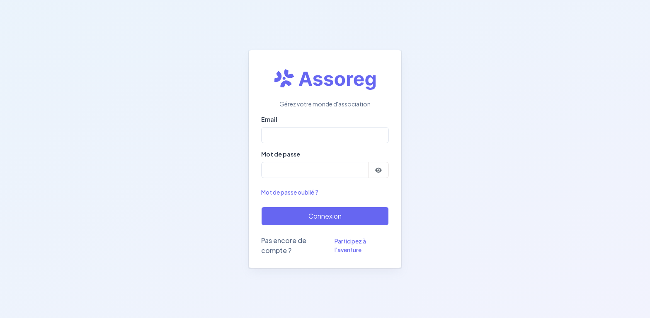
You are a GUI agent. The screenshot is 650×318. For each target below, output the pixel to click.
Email (269, 119)
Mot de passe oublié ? (289, 192)
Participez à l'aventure (350, 245)
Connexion (325, 216)
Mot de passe (280, 154)
